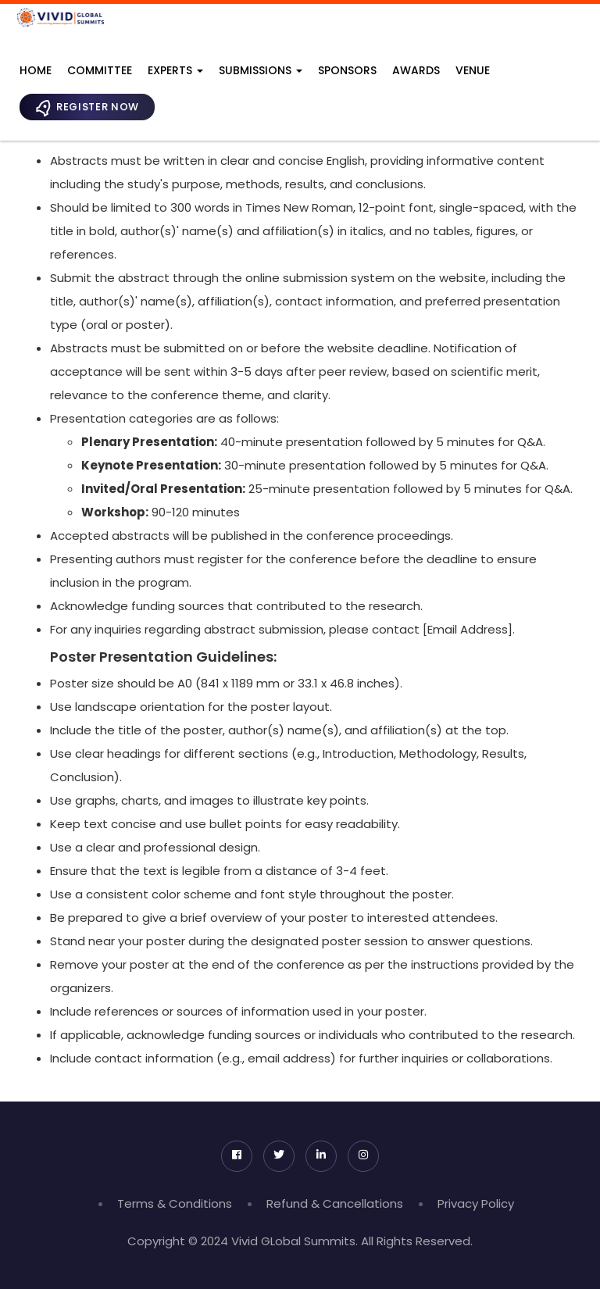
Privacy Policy (476, 1203)
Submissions (260, 70)
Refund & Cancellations (334, 1203)
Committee (99, 70)
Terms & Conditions (174, 1203)
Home (36, 70)
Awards (416, 70)
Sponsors (347, 70)
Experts (175, 70)
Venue (472, 70)
